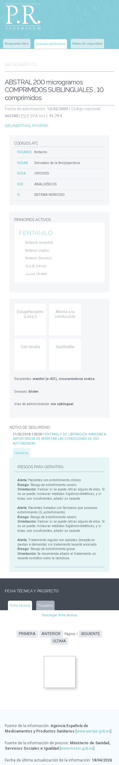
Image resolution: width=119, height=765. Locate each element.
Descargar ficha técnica (59, 606)
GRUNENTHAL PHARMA (26, 123)
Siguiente (80, 625)
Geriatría (22, 447)
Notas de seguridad (87, 43)
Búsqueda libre (17, 43)
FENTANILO (35, 229)
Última (101, 625)
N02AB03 (24, 149)
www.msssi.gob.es (77, 732)
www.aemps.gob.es (93, 714)
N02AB (22, 159)
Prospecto (45, 596)
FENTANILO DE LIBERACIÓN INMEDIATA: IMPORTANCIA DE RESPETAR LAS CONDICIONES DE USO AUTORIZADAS (58, 433)
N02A (21, 170)
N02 (20, 180)
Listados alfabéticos (50, 43)
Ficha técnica (20, 596)
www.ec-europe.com (73, 755)
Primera (19, 625)
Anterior (42, 625)
